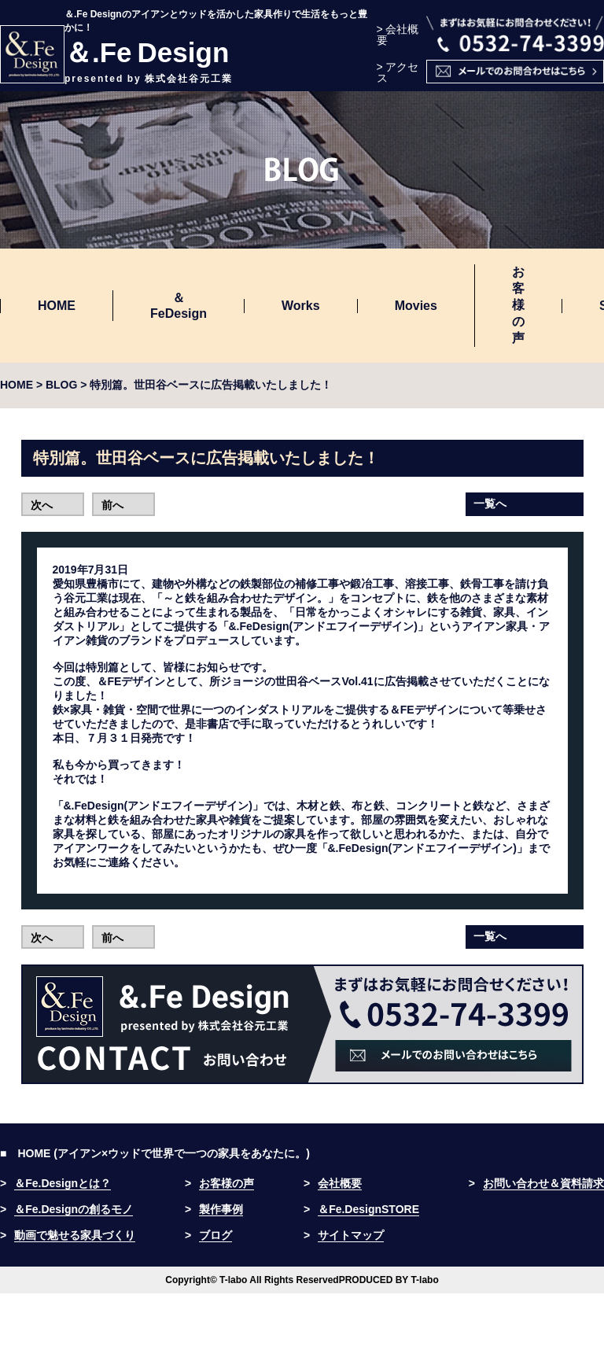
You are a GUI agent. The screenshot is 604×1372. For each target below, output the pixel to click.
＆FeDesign (178, 305)
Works (301, 305)
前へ (112, 505)
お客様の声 (518, 305)
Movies (416, 305)
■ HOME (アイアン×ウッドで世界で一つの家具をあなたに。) (155, 1153)
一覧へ (489, 503)
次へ (42, 505)
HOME (57, 305)
